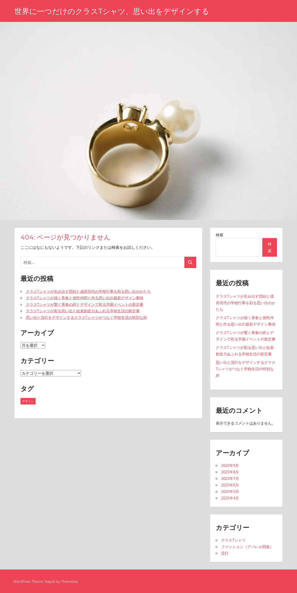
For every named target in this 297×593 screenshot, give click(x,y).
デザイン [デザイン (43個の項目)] (28, 401)
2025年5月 (230, 491)
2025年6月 (230, 485)
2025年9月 (230, 465)
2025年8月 (230, 472)
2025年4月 (230, 498)
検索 (219, 234)
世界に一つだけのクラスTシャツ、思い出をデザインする (111, 11)
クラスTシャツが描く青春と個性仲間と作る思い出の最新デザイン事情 (84, 297)
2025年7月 (230, 478)
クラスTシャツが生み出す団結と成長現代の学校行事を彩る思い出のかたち (88, 291)
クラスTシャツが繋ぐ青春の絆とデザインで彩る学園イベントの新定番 (84, 304)
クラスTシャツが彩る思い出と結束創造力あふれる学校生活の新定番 (83, 310)
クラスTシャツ (233, 540)
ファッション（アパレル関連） (247, 546)
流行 (225, 553)
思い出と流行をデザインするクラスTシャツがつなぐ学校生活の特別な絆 (86, 317)
